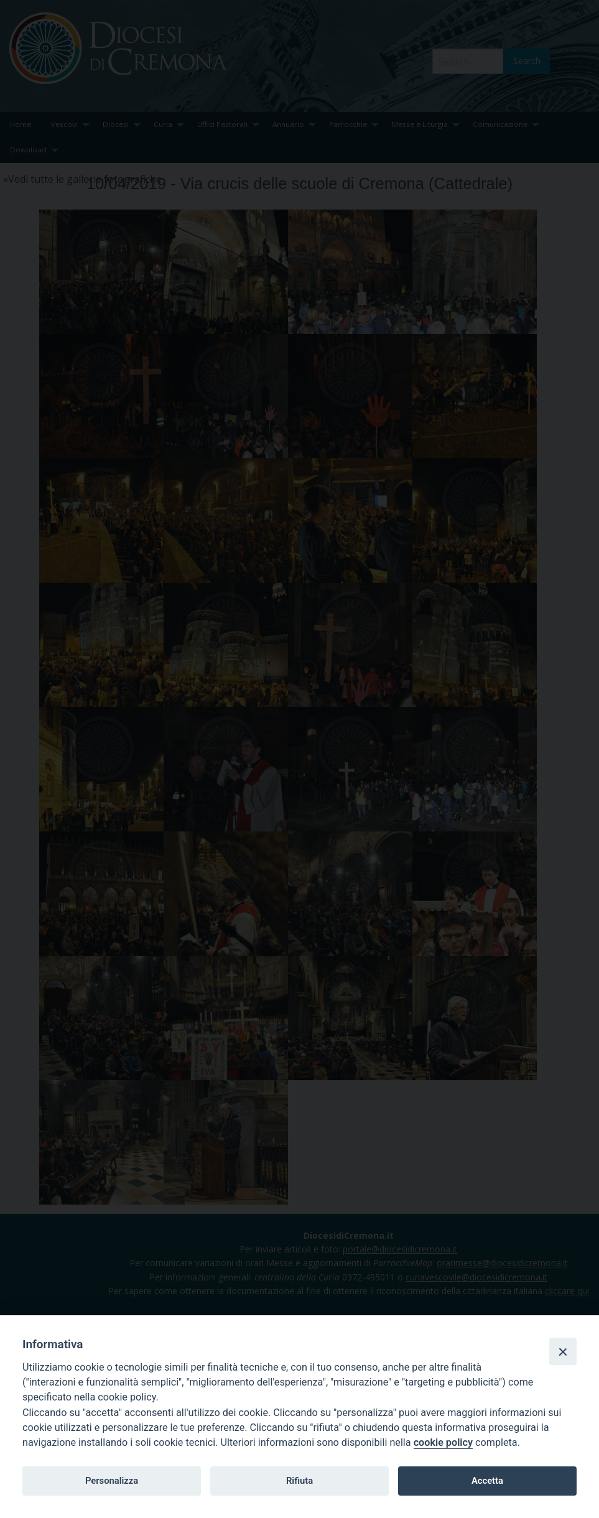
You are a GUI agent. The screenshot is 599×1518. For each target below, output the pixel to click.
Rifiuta (299, 1480)
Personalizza (111, 1480)
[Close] (563, 1351)
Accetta (487, 1480)
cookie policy (443, 1442)
